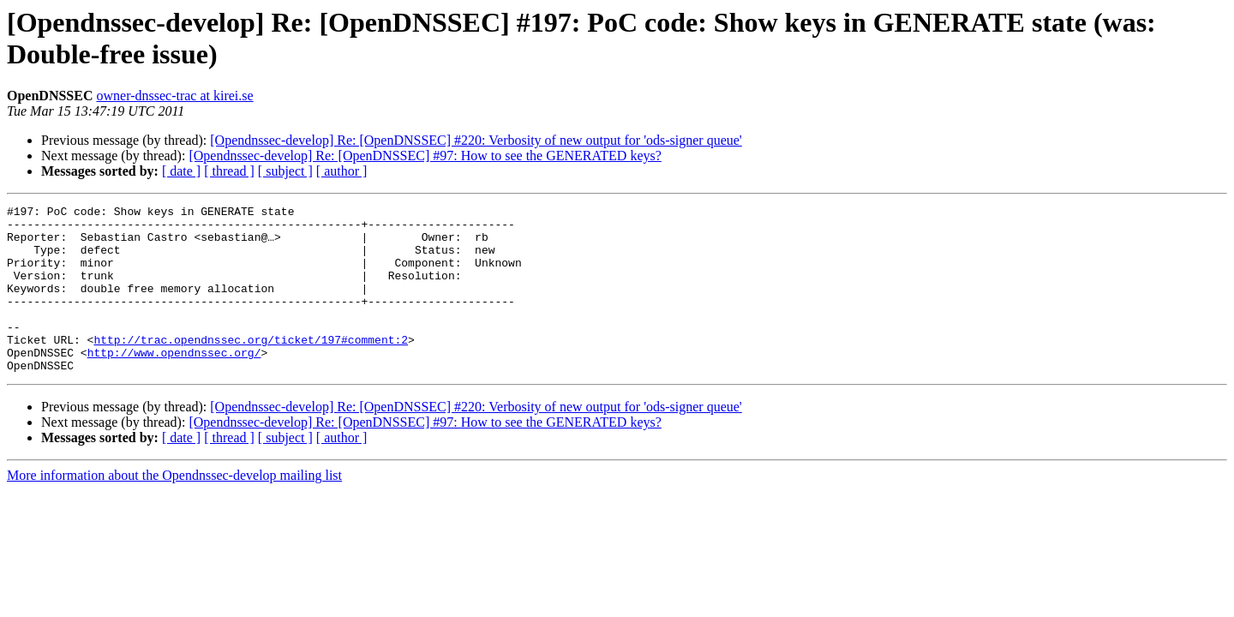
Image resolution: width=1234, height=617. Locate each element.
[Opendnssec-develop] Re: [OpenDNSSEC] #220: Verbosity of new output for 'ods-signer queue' (475, 140)
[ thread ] (229, 171)
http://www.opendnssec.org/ (174, 383)
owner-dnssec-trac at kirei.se (174, 95)
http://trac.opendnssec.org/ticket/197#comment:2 (250, 367)
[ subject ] (285, 171)
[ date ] (181, 171)
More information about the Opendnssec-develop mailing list (174, 508)
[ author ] (342, 171)
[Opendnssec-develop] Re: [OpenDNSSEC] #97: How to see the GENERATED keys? (425, 155)
